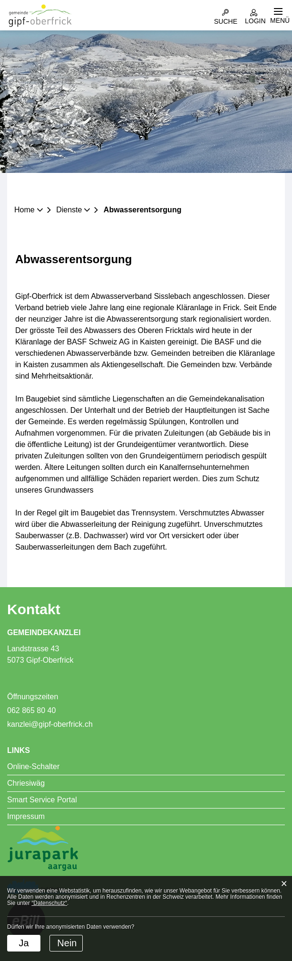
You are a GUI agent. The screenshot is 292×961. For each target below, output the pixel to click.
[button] (72, 210)
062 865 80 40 (31, 710)
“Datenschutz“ (49, 903)
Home (24, 210)
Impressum (26, 816)
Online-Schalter (33, 766)
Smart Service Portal (42, 800)
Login (253, 12)
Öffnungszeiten (32, 697)
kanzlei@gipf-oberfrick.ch (50, 724)
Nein (67, 943)
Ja (24, 943)
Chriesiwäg (26, 783)
